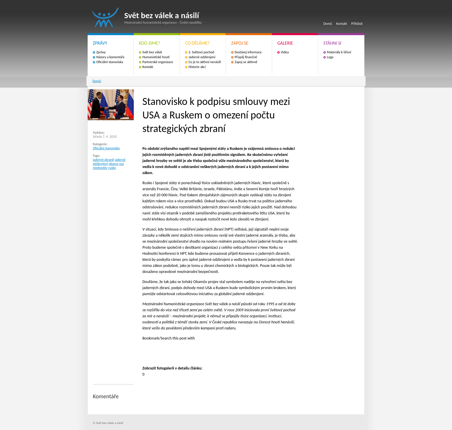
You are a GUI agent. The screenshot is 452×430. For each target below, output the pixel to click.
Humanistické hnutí (156, 57)
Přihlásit (357, 24)
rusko (112, 168)
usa (121, 164)
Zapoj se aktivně (246, 62)
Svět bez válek (152, 52)
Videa (285, 52)
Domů (327, 24)
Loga (330, 57)
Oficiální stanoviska (109, 62)
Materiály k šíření (339, 52)
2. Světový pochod (201, 52)
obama (113, 164)
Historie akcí (197, 67)
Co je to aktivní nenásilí (205, 62)
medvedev (100, 168)
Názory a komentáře (110, 57)
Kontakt (341, 24)
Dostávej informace (248, 52)
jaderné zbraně (103, 160)
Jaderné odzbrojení (202, 57)
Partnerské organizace (157, 62)
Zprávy (101, 52)
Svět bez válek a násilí (105, 17)
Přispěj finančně (246, 57)
